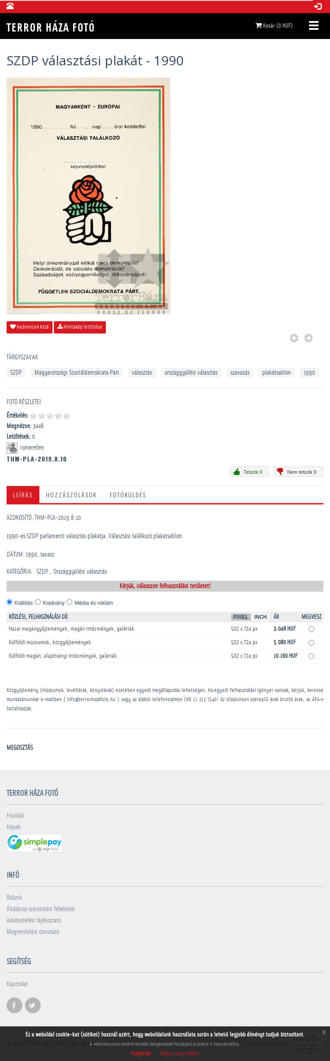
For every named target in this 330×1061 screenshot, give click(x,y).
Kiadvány (53, 603)
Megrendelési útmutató (33, 932)
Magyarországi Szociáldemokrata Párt (77, 372)
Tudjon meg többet (179, 1053)
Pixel (241, 617)
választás (142, 372)
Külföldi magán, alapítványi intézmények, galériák (63, 656)
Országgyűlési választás (80, 571)
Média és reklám (93, 603)
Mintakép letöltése (79, 327)
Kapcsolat (17, 984)
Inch (260, 617)
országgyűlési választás (191, 372)
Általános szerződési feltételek (41, 909)
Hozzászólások (71, 494)
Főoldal (15, 816)
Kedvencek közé (29, 327)
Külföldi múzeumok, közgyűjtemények (50, 642)
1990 (309, 372)
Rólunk (14, 897)
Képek (14, 827)
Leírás (23, 494)
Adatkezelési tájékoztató (34, 920)
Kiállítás (23, 603)
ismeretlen (33, 447)
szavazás (239, 372)
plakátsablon (276, 372)
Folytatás (141, 1053)
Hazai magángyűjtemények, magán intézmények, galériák (71, 629)
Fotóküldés (128, 494)
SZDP (16, 372)
